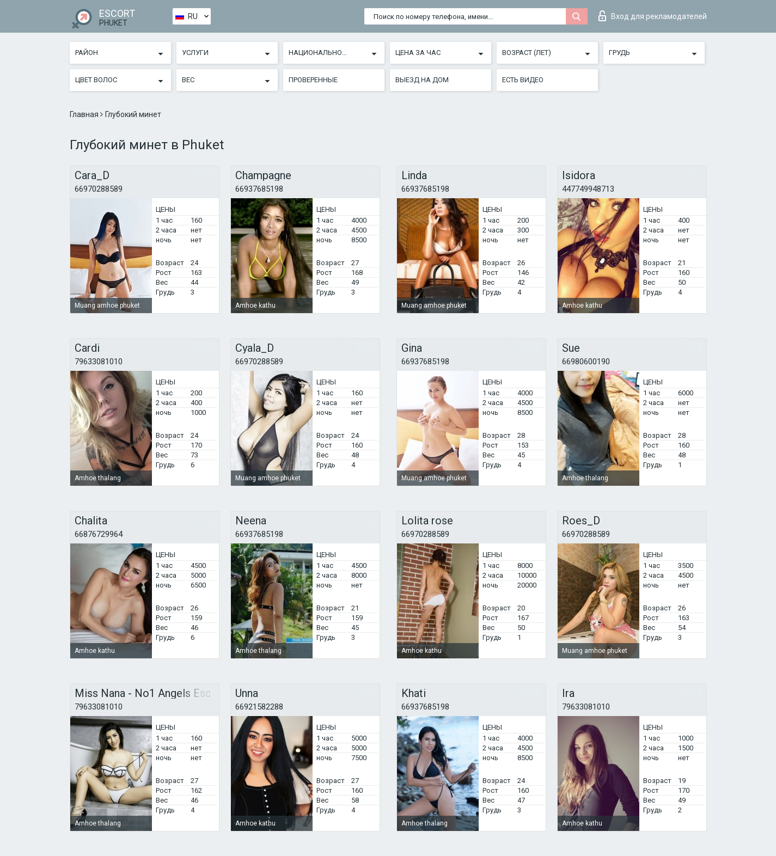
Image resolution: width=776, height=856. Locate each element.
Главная (85, 114)
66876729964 (99, 534)
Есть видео (522, 80)
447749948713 (588, 189)
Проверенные (313, 80)
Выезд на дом (422, 80)
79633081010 (99, 361)
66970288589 (99, 189)
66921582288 (259, 707)
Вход (652, 16)
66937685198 (259, 189)
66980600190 (586, 361)
